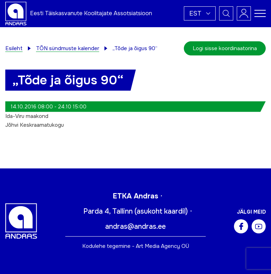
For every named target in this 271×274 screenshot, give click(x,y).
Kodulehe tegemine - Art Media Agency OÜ (135, 246)
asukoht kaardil (161, 211)
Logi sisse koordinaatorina (225, 48)
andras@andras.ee (135, 226)
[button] (200, 13)
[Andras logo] (15, 13)
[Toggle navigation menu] (260, 13)
